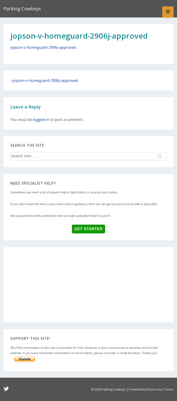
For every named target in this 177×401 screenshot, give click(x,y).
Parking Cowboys (22, 9)
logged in (41, 119)
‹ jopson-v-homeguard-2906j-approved (44, 80)
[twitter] (6, 390)
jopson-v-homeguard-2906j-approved (43, 47)
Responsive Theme (160, 389)
